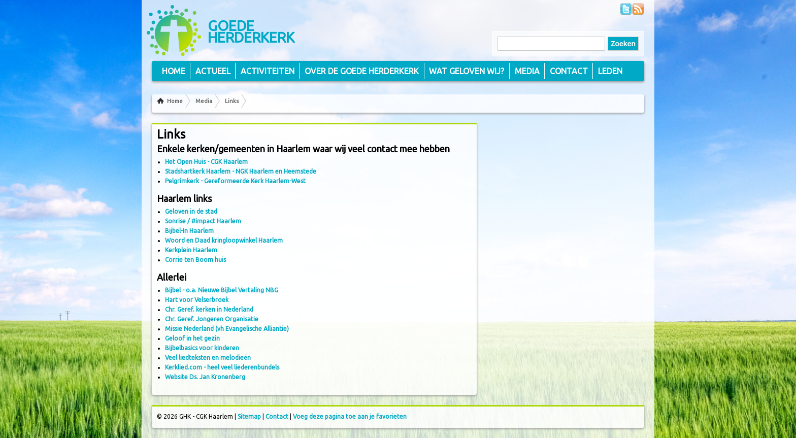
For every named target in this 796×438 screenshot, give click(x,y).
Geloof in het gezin (192, 338)
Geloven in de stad (191, 211)
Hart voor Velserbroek (196, 299)
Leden (610, 71)
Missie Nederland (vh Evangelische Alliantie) (227, 328)
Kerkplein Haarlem (191, 250)
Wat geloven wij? (466, 71)
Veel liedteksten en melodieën (208, 357)
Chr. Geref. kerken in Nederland (209, 309)
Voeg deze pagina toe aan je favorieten (350, 416)
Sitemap (249, 416)
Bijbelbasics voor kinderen (202, 348)
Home (175, 101)
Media (203, 101)
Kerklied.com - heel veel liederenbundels (222, 367)
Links (232, 101)
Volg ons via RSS (638, 9)
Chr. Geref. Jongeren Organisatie (211, 319)
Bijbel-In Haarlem (189, 230)
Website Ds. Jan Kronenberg (205, 377)
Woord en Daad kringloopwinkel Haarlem (224, 240)
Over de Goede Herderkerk (362, 71)
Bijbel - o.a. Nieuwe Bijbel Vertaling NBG (221, 290)
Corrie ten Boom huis (195, 259)
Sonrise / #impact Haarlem (203, 221)
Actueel (212, 71)
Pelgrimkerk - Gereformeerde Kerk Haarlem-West (235, 181)
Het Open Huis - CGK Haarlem (206, 161)
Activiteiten (267, 71)
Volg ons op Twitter (626, 9)
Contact (569, 71)
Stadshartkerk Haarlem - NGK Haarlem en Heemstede (240, 171)
